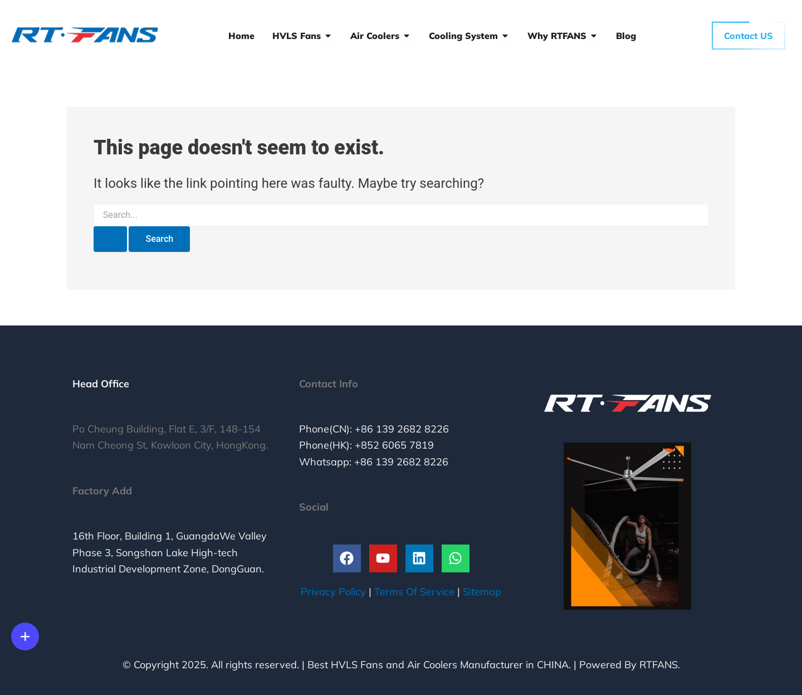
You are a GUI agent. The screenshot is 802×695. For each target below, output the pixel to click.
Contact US (748, 35)
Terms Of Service (414, 591)
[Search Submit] (110, 239)
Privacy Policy (333, 591)
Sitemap (482, 591)
